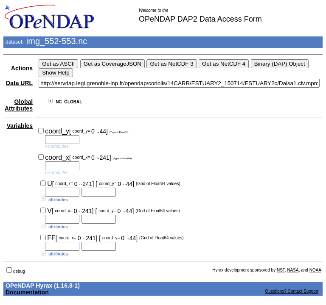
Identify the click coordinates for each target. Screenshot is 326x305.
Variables (20, 125)
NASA (292, 270)
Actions (22, 68)
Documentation (27, 292)
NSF (281, 270)
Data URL (19, 83)
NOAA (315, 270)
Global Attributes (19, 105)
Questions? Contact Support (291, 291)
